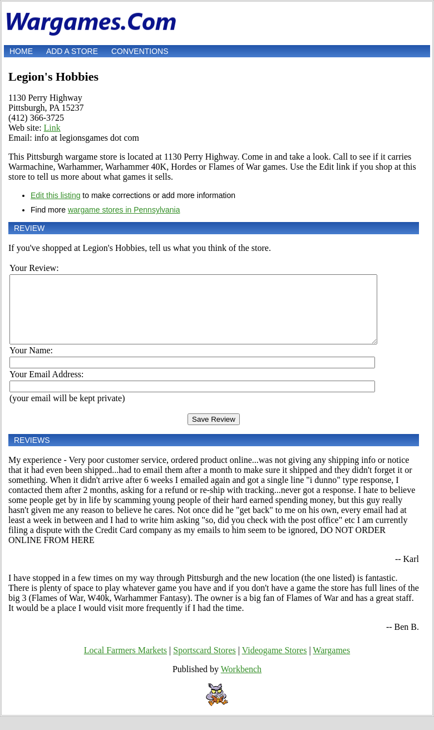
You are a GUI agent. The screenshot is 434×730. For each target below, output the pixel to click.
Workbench (241, 682)
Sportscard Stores (204, 663)
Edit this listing (55, 195)
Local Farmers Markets (125, 663)
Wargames (331, 663)
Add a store (72, 51)
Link (52, 127)
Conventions (140, 51)
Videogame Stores (274, 663)
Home (21, 51)
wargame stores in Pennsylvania (124, 209)
